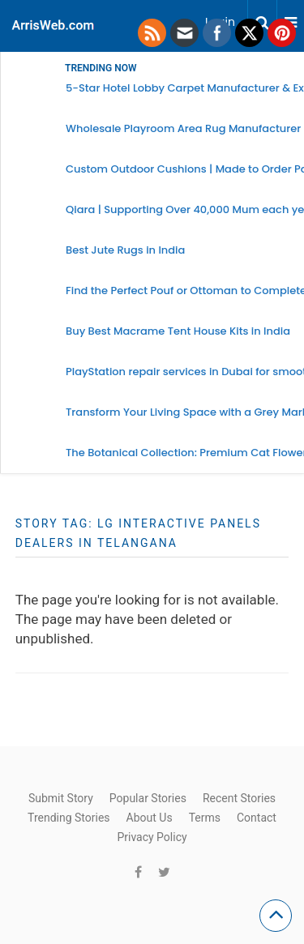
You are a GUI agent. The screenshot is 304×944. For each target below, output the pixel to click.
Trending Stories (69, 817)
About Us (149, 817)
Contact (256, 817)
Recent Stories (239, 798)
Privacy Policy (151, 837)
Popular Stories (147, 798)
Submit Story (60, 798)
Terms (205, 817)
